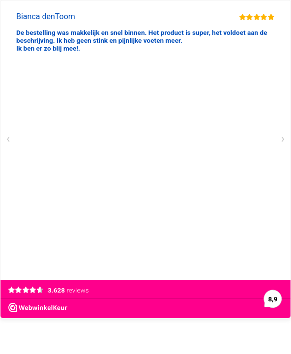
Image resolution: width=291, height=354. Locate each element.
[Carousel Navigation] (145, 140)
